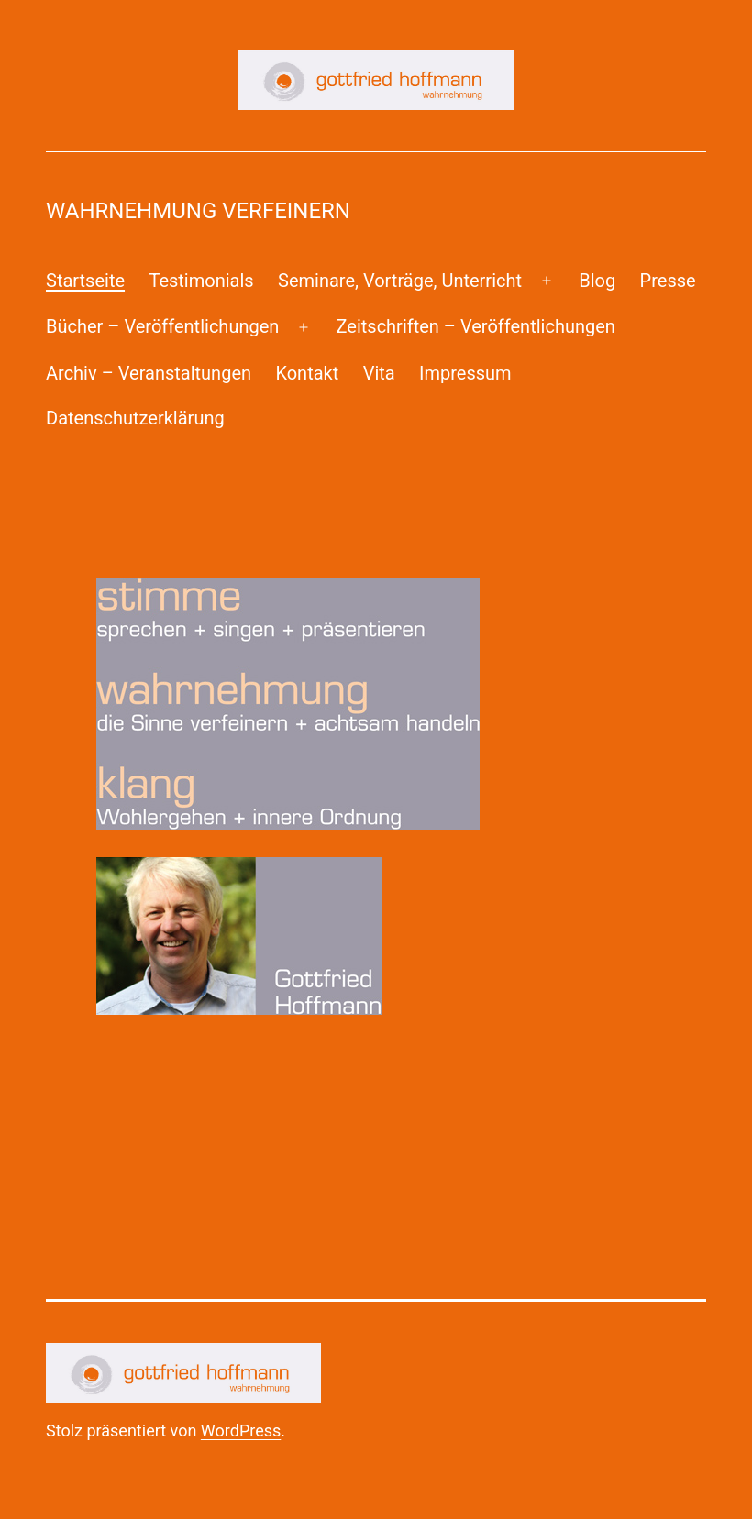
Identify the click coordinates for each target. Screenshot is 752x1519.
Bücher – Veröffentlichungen (162, 326)
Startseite (85, 281)
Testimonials (201, 281)
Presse (668, 281)
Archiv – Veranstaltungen (148, 373)
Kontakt (306, 373)
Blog (597, 281)
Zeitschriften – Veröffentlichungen (476, 326)
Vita (379, 373)
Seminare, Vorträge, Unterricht (400, 281)
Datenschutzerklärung (135, 418)
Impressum (465, 373)
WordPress (241, 1430)
